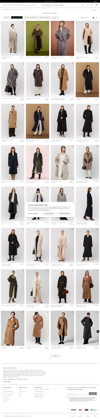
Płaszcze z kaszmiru (44, 17)
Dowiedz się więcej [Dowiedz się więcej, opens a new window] (45, 210)
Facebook (73, 416)
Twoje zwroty (6, 397)
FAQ (4, 402)
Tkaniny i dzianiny (23, 391)
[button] (82, 5)
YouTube (80, 416)
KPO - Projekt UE (19, 416)
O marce (21, 389)
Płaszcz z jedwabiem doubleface (9, 305)
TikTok (95, 416)
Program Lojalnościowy (8, 391)
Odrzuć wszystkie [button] (49, 213)
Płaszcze (21, 9)
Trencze (55, 17)
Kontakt (5, 389)
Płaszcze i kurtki (14, 9)
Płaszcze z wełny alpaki (30, 17)
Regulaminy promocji (39, 393)
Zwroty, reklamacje (7, 395)
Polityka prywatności (39, 391)
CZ (28, 416)
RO (30, 416)
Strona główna (6, 9)
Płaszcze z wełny (17, 17)
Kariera (20, 393)
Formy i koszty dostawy (8, 393)
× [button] (73, 203)
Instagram (88, 416)
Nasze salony (6, 399)
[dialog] (50, 209)
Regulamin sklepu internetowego (42, 389)
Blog (20, 395)
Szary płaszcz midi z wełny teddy (9, 98)
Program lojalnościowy (50, 1)
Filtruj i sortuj (85, 17)
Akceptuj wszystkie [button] (65, 213)
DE (25, 416)
